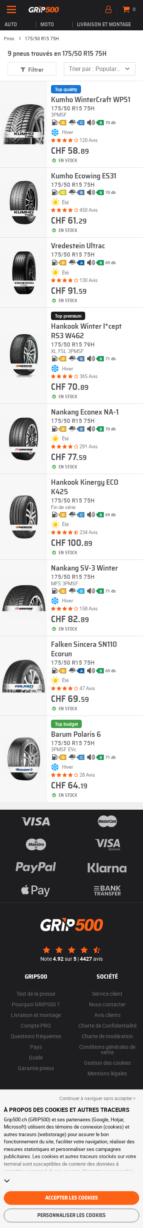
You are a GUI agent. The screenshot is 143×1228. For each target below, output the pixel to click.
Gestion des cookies (107, 1062)
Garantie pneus (36, 1068)
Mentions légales (107, 1073)
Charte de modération (107, 1036)
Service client (107, 993)
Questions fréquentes (36, 1036)
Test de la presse (35, 993)
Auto (11, 24)
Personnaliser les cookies (71, 1215)
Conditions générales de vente (107, 1049)
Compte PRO (36, 1025)
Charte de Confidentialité (107, 1025)
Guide (36, 1057)
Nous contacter (107, 1004)
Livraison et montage (104, 24)
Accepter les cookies (71, 1198)
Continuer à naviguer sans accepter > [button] (97, 1098)
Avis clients (107, 1014)
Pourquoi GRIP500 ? (36, 1004)
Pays (36, 1046)
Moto (47, 24)
